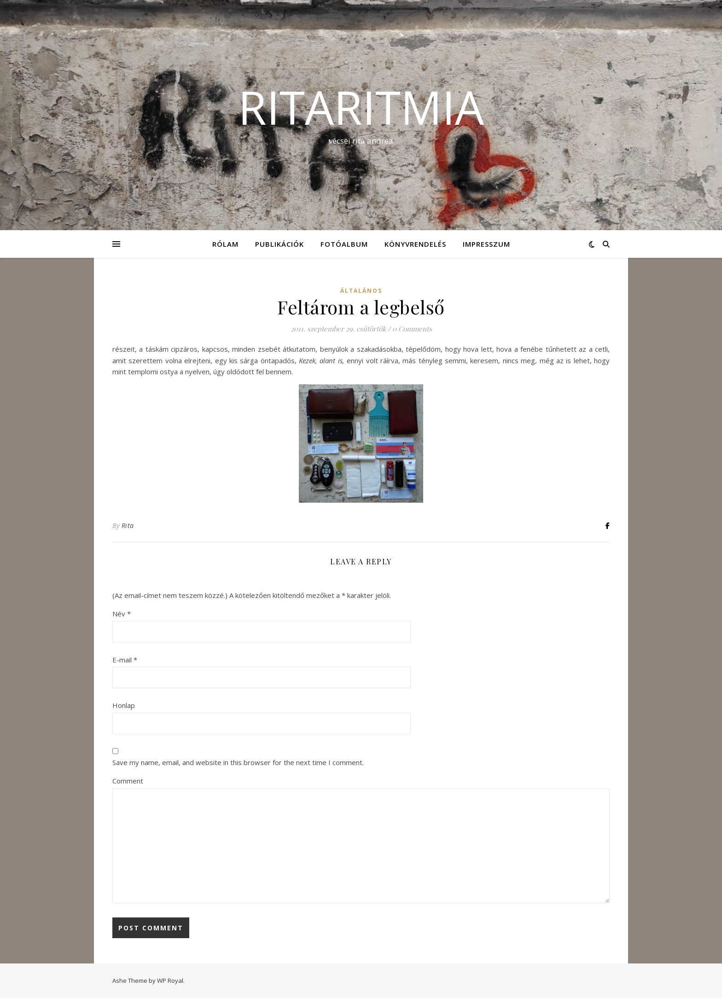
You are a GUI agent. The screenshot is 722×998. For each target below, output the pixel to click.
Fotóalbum (344, 244)
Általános (361, 291)
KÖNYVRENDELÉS (415, 244)
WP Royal (170, 980)
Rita (128, 525)
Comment (127, 780)
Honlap (123, 705)
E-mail (124, 659)
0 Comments (412, 328)
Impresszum (486, 244)
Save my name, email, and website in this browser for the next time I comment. (238, 762)
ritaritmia (361, 107)
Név (121, 613)
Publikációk (279, 244)
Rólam (225, 244)
